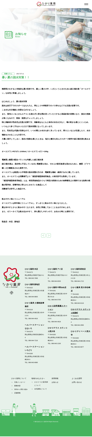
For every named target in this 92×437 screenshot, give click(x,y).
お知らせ (55, 383)
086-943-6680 (33, 363)
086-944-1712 (79, 281)
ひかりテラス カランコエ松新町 (80, 311)
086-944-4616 (33, 319)
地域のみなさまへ (38, 379)
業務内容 (17, 386)
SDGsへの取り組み (21, 390)
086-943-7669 (33, 278)
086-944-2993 (79, 325)
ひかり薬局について (19, 379)
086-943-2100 (56, 344)
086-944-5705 (56, 300)
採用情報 (55, 379)
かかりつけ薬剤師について (41, 384)
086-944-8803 (33, 297)
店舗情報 (17, 393)
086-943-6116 (79, 303)
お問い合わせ (77, 383)
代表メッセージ (19, 383)
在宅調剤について (40, 390)
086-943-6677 (79, 347)
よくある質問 (77, 379)
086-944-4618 (56, 322)
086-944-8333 (56, 281)
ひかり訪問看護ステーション (57, 308)
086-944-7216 (33, 341)
